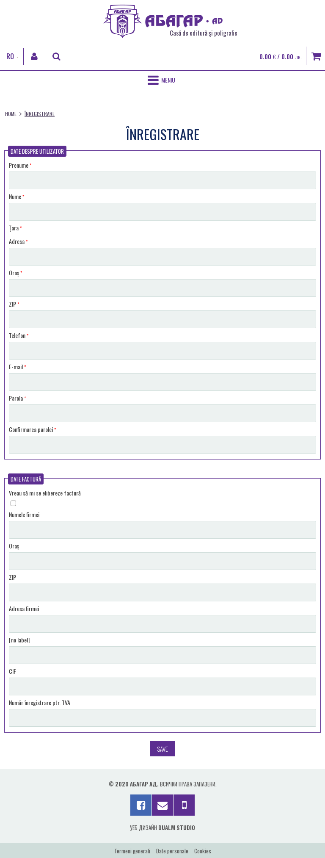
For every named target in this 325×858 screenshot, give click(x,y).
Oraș (15, 272)
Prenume (20, 165)
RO (10, 56)
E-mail (17, 366)
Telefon (18, 335)
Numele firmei (24, 514)
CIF (12, 671)
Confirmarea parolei (32, 429)
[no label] (19, 639)
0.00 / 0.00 (280, 56)
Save (162, 748)
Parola (17, 397)
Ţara (15, 227)
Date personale (172, 851)
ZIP (14, 303)
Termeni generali (132, 851)
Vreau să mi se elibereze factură (45, 492)
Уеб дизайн (162, 827)
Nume (16, 196)
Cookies (202, 851)
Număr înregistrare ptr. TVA (39, 702)
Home (11, 113)
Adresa (18, 241)
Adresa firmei (24, 608)
